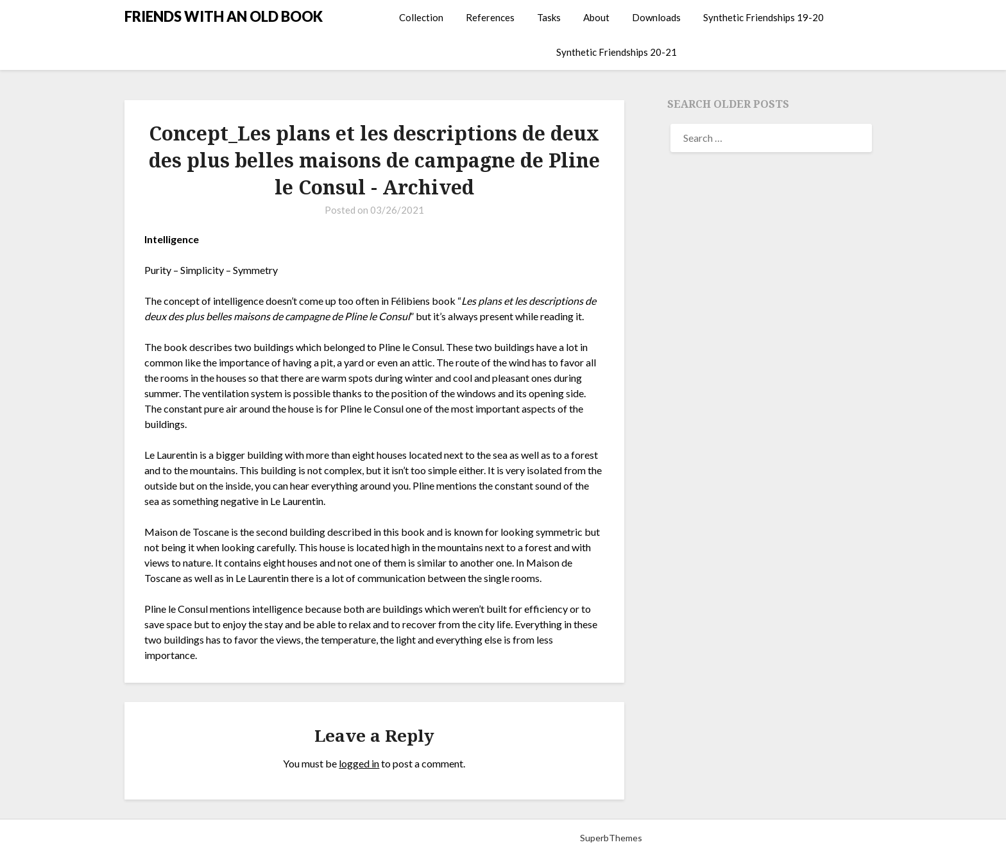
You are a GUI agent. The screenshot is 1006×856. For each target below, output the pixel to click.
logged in (359, 763)
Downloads (656, 17)
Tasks (549, 17)
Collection (421, 17)
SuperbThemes (611, 837)
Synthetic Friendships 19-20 (763, 17)
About (596, 17)
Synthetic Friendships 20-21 (616, 52)
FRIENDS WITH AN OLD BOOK (223, 16)
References (490, 17)
